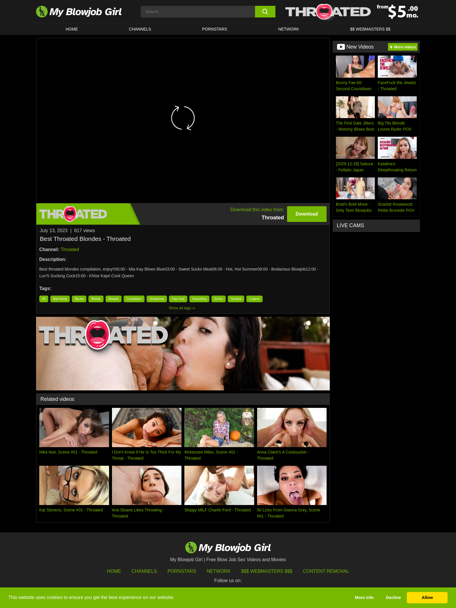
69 (43, 299)
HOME (72, 29)
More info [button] (364, 597)
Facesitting (199, 299)
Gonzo (218, 299)
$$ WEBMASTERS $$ (370, 29)
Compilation (134, 299)
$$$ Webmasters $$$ (266, 571)
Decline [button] (393, 597)
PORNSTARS (214, 29)
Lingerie (254, 299)
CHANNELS (140, 29)
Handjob (236, 299)
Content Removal (326, 571)
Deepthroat (156, 299)
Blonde (95, 299)
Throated (69, 249)
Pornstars (182, 571)
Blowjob (113, 299)
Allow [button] (427, 597)
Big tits (79, 299)
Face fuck (178, 299)
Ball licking (60, 299)
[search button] (265, 11)
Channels (144, 571)
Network (288, 29)
